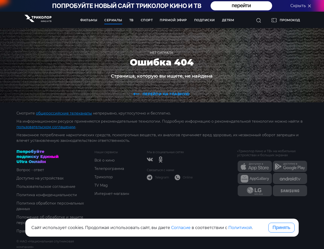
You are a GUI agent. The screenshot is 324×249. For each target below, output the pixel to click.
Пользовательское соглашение (45, 186)
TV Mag (101, 185)
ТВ (131, 20)
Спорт (147, 20)
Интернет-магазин (111, 193)
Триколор (103, 177)
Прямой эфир (173, 20)
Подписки (204, 20)
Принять (281, 227)
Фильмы (88, 20)
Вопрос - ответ (30, 170)
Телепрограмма (109, 168)
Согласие (181, 227)
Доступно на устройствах (40, 178)
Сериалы (113, 20)
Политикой (240, 227)
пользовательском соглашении (45, 127)
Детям (228, 20)
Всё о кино (104, 160)
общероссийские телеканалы (64, 113)
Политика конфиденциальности (46, 195)
